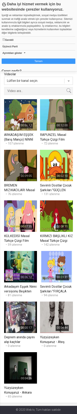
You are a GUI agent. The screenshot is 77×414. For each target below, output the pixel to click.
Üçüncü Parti (10, 46)
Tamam (38, 61)
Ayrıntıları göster (12, 53)
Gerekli (8, 39)
